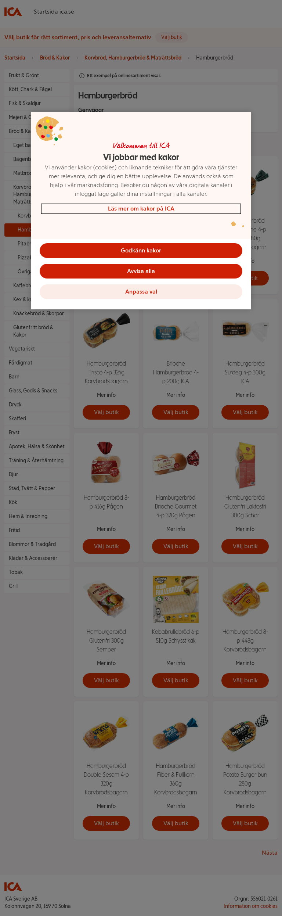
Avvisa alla (141, 270)
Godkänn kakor (141, 250)
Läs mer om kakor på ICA (141, 208)
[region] (141, 210)
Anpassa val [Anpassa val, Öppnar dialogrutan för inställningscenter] (141, 291)
